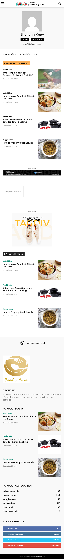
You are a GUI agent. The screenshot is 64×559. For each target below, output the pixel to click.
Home (5, 54)
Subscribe (55, 545)
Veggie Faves (8, 140)
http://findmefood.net (32, 44)
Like (58, 528)
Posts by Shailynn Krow (27, 54)
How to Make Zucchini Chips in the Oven (19, 97)
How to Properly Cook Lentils (18, 142)
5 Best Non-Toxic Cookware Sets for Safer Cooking (17, 120)
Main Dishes (7, 93)
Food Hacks (7, 70)
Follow (56, 534)
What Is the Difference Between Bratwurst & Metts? (18, 74)
